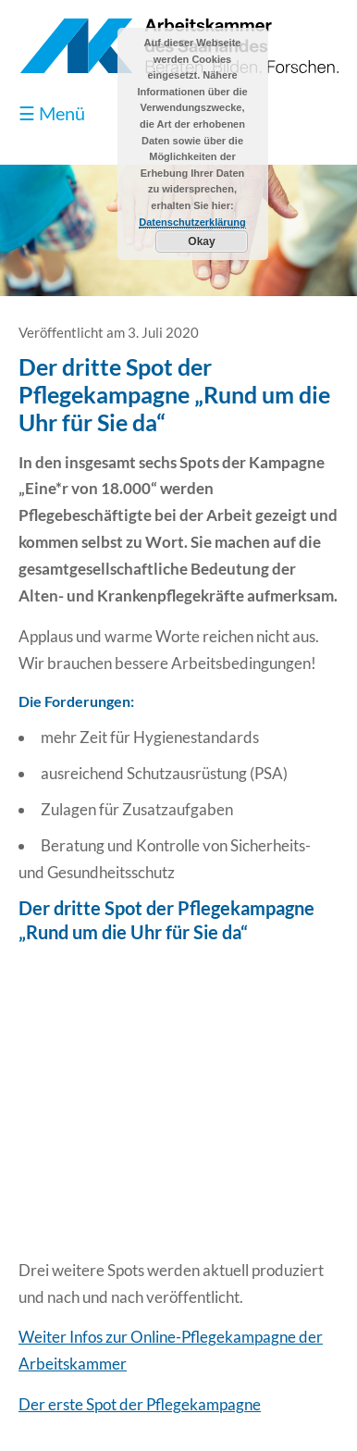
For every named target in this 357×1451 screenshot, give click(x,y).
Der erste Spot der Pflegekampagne (139, 1404)
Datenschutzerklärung (192, 222)
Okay (201, 241)
